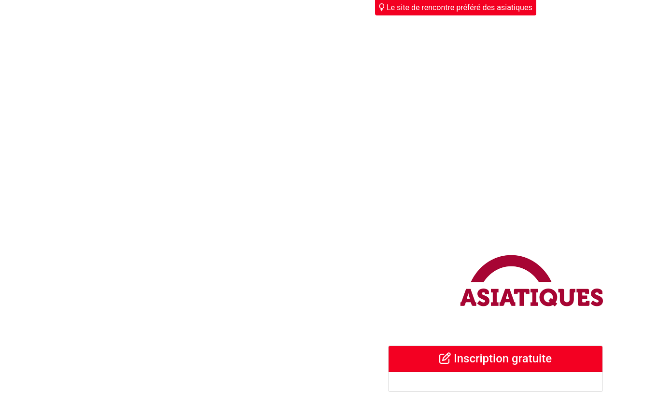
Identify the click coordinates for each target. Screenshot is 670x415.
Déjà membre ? (570, 7)
